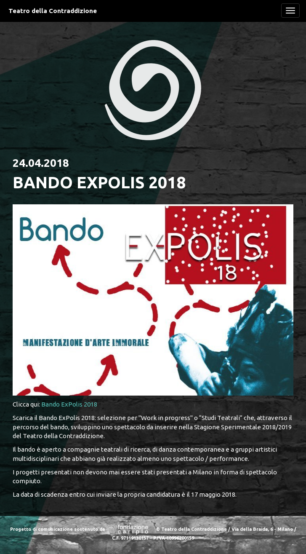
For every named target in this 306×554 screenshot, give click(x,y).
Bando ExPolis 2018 (69, 404)
